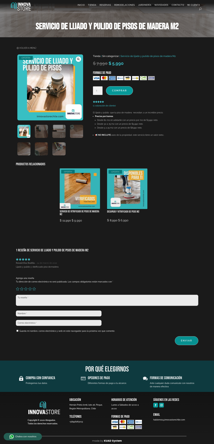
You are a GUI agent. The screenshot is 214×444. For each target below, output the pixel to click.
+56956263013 (75, 421)
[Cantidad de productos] (98, 90)
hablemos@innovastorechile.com (168, 420)
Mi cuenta (193, 5)
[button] (78, 59)
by (101, 441)
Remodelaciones (124, 5)
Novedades (161, 5)
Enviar (186, 340)
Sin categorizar (110, 56)
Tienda (92, 5)
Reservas (105, 5)
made (96, 441)
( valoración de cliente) (104, 105)
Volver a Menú (27, 48)
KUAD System (113, 441)
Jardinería (144, 5)
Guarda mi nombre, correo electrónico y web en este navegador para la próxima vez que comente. (67, 331)
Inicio (81, 5)
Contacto (178, 5)
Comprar (119, 90)
